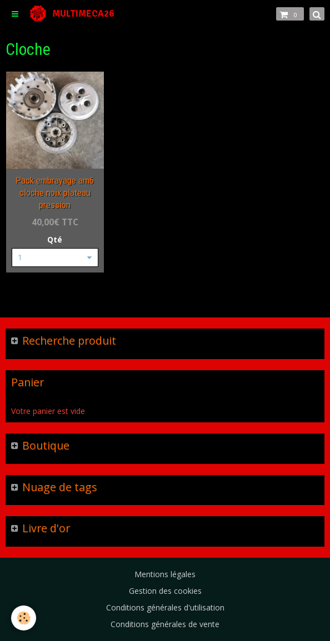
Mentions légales (165, 574)
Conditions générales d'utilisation (165, 607)
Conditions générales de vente (165, 624)
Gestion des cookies (165, 591)
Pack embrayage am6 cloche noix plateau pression (55, 192)
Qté (54, 239)
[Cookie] (23, 617)
